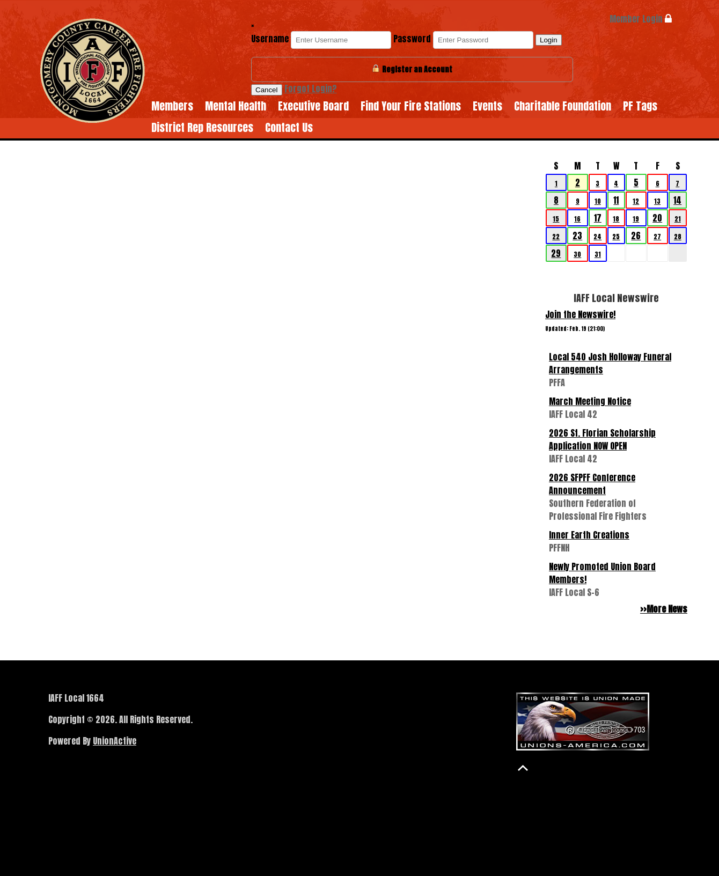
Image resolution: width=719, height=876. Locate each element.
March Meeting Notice (590, 401)
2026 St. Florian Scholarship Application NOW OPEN (602, 439)
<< (548, 148)
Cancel (266, 90)
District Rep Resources (202, 127)
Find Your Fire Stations (411, 106)
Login (548, 40)
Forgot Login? (310, 88)
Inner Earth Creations (589, 534)
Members (172, 106)
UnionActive (114, 740)
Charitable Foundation (562, 106)
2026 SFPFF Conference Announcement (592, 484)
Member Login (641, 18)
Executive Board (313, 106)
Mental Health (235, 106)
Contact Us (289, 127)
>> (684, 148)
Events (487, 106)
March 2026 (616, 148)
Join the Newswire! (580, 314)
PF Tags (640, 106)
